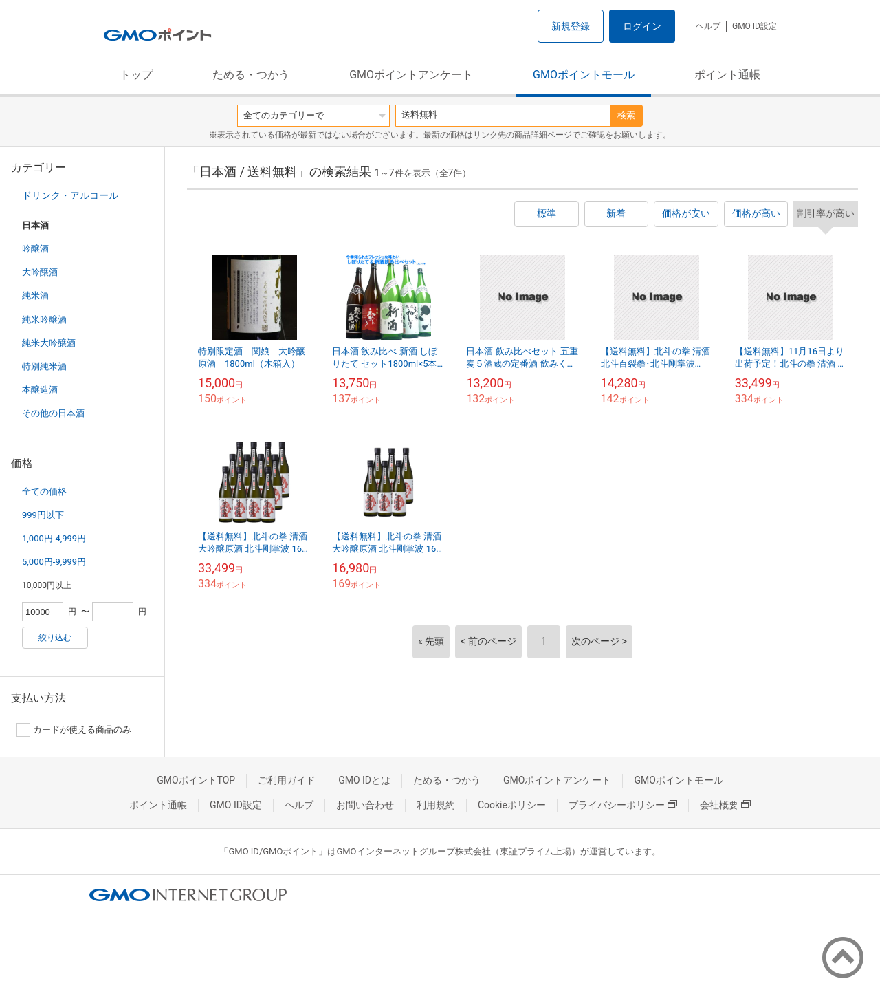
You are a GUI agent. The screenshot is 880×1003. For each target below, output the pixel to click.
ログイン (642, 26)
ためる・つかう (250, 74)
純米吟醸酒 (44, 319)
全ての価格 (44, 491)
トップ (136, 74)
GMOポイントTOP (196, 780)
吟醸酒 (35, 249)
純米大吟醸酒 (49, 343)
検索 (626, 115)
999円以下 (43, 515)
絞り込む (55, 638)
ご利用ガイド (287, 780)
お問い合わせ (365, 804)
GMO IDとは (364, 780)
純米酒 (35, 295)
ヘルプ (708, 26)
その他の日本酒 (53, 413)
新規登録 (570, 26)
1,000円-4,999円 (54, 538)
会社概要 (725, 804)
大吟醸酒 (40, 272)
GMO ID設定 (754, 26)
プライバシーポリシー (623, 804)
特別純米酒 (44, 366)
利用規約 (436, 804)
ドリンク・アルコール (70, 195)
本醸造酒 (40, 390)
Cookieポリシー (512, 804)
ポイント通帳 (727, 74)
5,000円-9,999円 (54, 562)
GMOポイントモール (584, 74)
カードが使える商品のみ (73, 730)
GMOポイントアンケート (411, 74)
